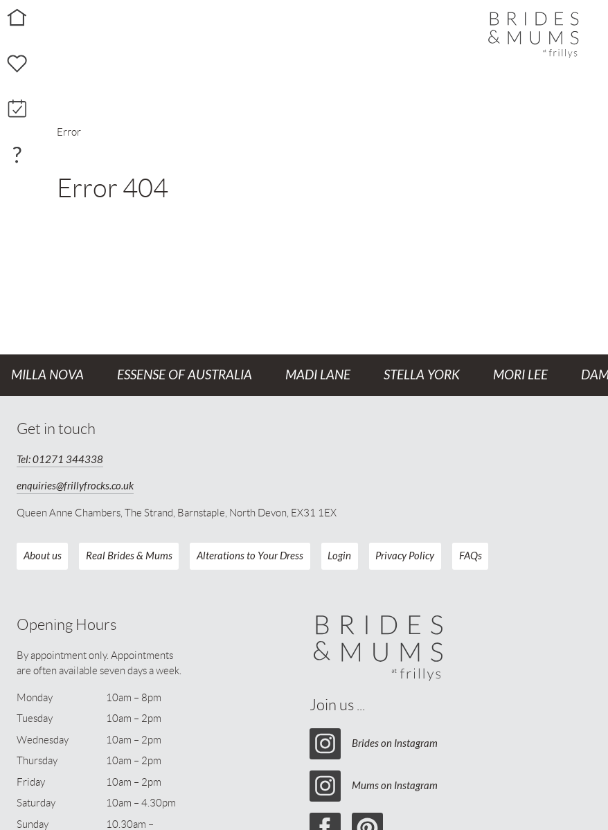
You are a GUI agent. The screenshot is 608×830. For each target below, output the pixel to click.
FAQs (470, 556)
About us (43, 556)
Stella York (422, 375)
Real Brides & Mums (129, 556)
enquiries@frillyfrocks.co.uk (75, 486)
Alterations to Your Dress (250, 556)
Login (339, 556)
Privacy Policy (404, 556)
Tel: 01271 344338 (60, 459)
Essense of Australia (184, 375)
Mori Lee (520, 375)
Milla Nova (47, 375)
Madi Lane (317, 375)
